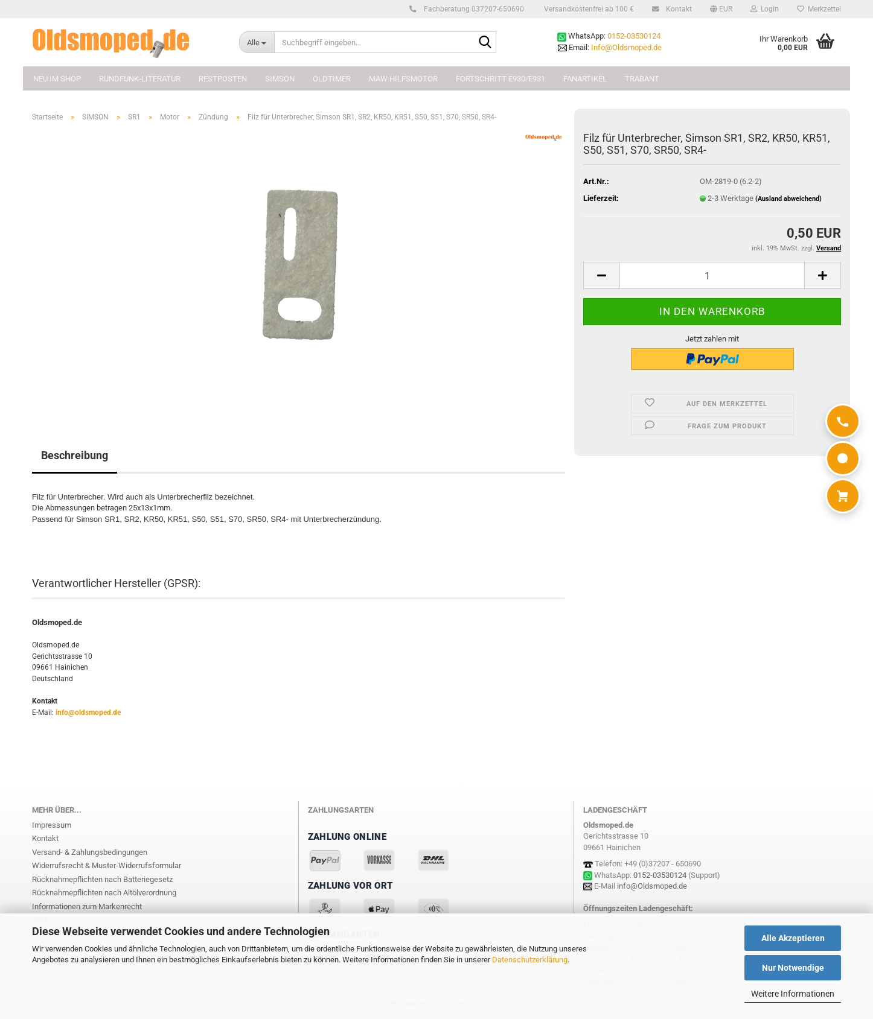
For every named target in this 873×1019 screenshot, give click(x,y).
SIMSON (280, 78)
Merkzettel (819, 9)
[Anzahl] (712, 275)
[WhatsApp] (843, 458)
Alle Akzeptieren (793, 938)
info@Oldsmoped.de (652, 885)
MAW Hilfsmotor (403, 78)
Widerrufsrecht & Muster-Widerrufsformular (106, 865)
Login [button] (764, 9)
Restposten (223, 78)
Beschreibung (74, 455)
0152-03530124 (633, 35)
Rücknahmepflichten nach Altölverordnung (104, 892)
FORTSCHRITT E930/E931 (500, 78)
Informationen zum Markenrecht (87, 906)
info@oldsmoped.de (88, 712)
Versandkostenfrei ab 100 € (588, 9)
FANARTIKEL (585, 78)
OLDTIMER (332, 78)
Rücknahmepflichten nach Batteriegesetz (102, 879)
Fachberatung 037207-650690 (472, 9)
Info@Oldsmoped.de (626, 47)
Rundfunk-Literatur (140, 78)
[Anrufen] (843, 421)
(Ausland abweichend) (788, 199)
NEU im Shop (57, 78)
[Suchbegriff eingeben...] (256, 42)
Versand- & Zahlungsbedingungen (89, 852)
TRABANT (642, 78)
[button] (721, 9)
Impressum (51, 825)
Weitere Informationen (792, 993)
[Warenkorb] (843, 496)
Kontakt (677, 9)
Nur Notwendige (793, 968)
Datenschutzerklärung (530, 959)
